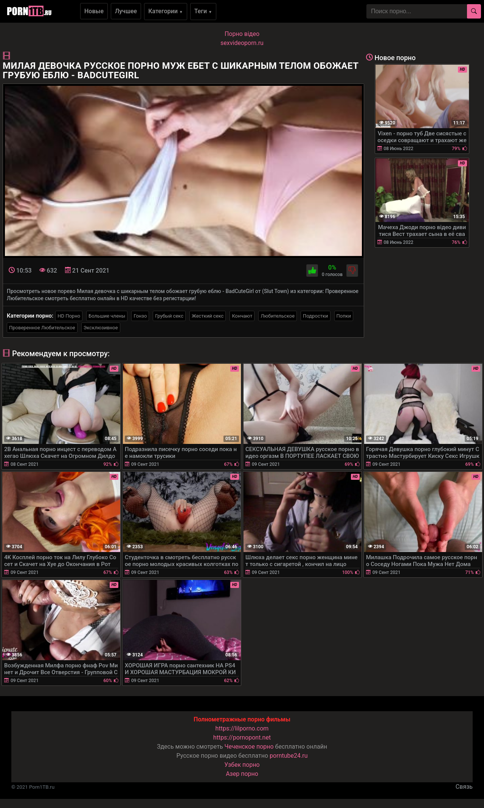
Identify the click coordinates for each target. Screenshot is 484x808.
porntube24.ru (288, 755)
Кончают (242, 316)
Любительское (278, 316)
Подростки (315, 316)
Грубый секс (169, 316)
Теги (203, 11)
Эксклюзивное (101, 327)
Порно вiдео (242, 33)
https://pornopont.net (242, 737)
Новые (94, 11)
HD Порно (68, 316)
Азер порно (242, 773)
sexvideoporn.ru (242, 43)
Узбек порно (242, 764)
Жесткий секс (207, 316)
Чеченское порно (249, 746)
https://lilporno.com (242, 728)
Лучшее (126, 11)
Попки (344, 316)
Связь (464, 786)
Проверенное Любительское (42, 327)
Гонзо (140, 316)
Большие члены (106, 316)
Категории (165, 11)
